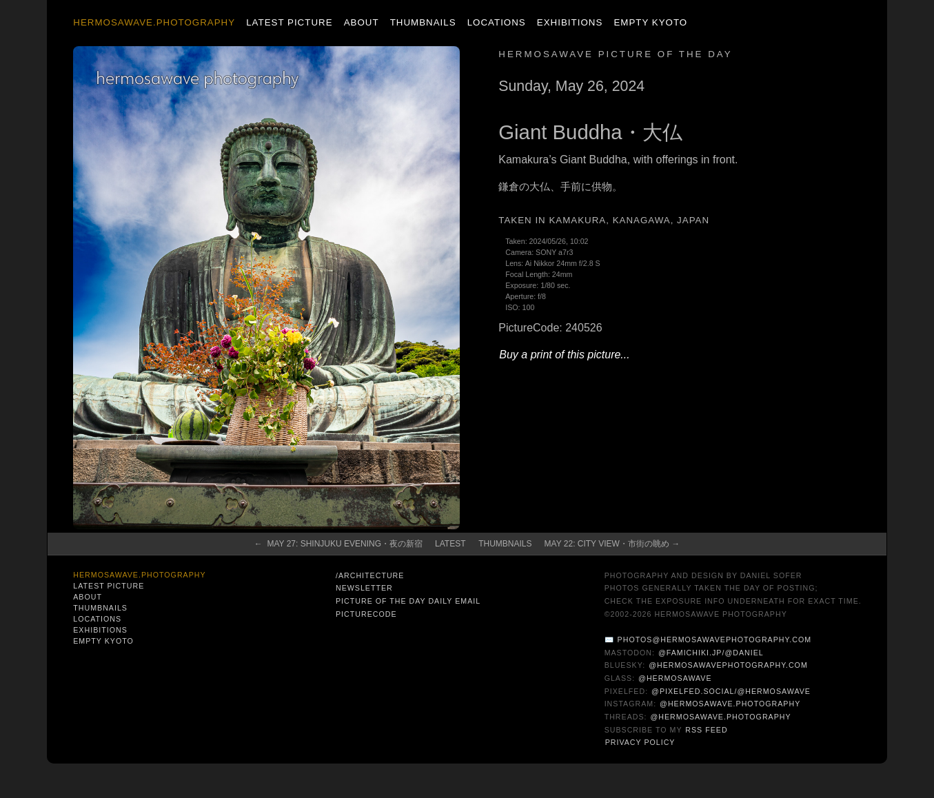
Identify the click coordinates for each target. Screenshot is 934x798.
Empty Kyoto (650, 22)
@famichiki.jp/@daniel (711, 652)
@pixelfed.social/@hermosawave (731, 691)
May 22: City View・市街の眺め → (612, 544)
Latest (450, 544)
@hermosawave (675, 678)
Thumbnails (423, 22)
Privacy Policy (640, 742)
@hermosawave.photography (730, 703)
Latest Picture (289, 22)
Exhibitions (569, 22)
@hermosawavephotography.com (728, 665)
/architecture (370, 575)
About (361, 22)
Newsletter (364, 588)
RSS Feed (706, 730)
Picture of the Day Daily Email (408, 601)
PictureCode (366, 614)
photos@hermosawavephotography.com (714, 639)
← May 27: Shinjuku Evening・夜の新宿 (338, 544)
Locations (496, 22)
